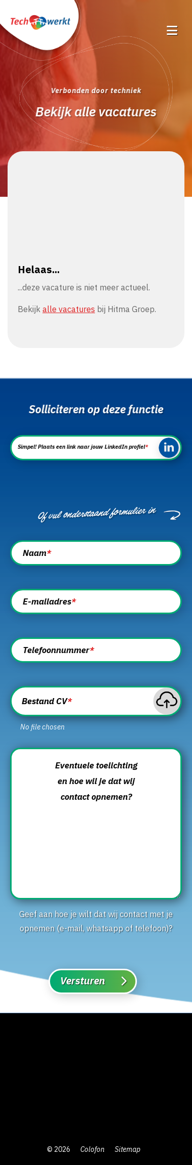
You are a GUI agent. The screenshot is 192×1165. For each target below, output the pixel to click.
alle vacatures (68, 309)
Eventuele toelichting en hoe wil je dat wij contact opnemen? (96, 781)
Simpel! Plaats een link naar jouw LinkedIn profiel (83, 446)
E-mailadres (49, 601)
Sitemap (127, 1149)
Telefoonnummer (58, 650)
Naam (37, 552)
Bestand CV (47, 701)
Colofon (92, 1149)
